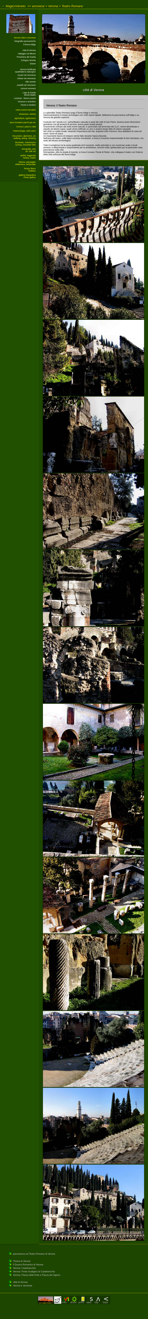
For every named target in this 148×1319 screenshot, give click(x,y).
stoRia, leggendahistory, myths (28, 156)
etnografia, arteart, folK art (29, 150)
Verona (53, 6)
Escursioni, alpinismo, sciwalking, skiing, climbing (24, 137)
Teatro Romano (72, 6)
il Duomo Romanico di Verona (28, 1264)
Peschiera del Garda (26, 57)
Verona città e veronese (25, 38)
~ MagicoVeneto (14, 6)
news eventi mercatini (26, 110)
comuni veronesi (28, 88)
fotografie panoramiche (25, 41)
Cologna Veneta (28, 60)
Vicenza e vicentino (27, 101)
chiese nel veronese (26, 78)
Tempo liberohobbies (30, 169)
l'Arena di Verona (21, 1261)
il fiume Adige (29, 44)
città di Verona (29, 50)
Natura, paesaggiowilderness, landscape (25, 163)
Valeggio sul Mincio (27, 53)
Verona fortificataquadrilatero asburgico (25, 70)
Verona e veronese (22, 1285)
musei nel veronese (27, 75)
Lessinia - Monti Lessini (25, 98)
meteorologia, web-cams (24, 131)
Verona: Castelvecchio (24, 1268)
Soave (33, 63)
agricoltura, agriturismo (25, 118)
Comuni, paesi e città (26, 126)
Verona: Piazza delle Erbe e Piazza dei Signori (36, 1275)
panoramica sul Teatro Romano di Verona (34, 1254)
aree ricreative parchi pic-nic (23, 122)
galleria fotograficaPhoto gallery (27, 176)
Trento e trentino (28, 105)
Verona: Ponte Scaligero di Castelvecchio (34, 1271)
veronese (38, 6)
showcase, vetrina (27, 114)
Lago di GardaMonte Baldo (29, 93)
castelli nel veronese (26, 85)
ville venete (30, 82)
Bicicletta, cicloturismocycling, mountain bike (25, 143)
